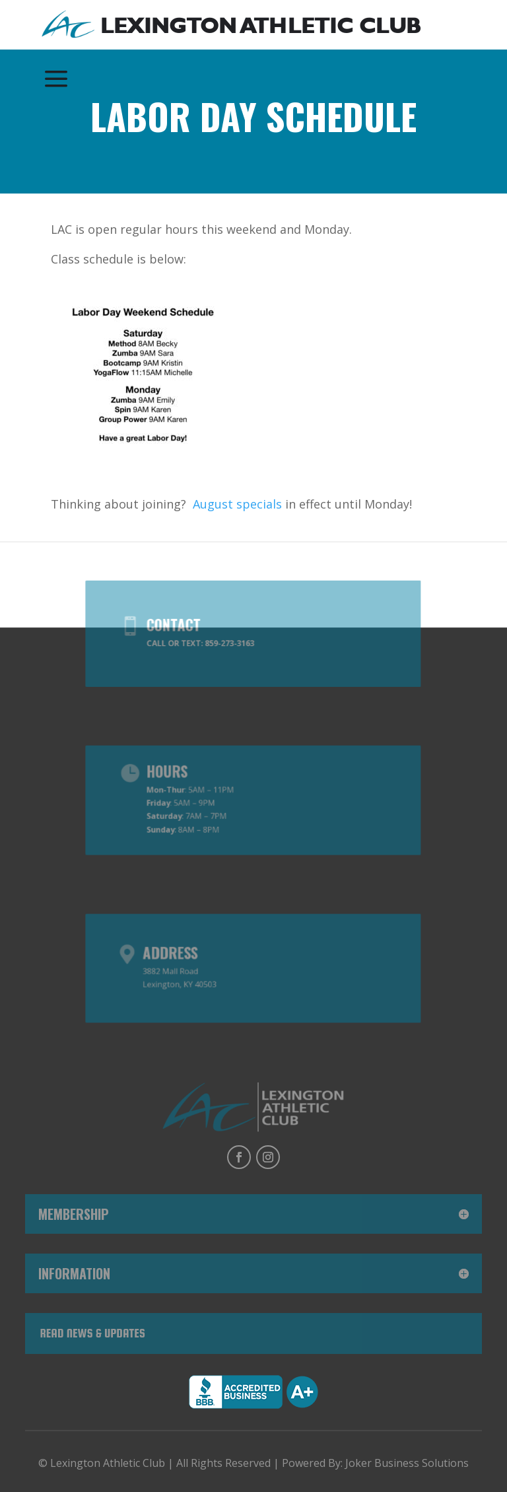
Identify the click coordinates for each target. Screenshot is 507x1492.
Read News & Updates (92, 1333)
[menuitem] (231, 26)
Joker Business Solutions (407, 1463)
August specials (237, 504)
